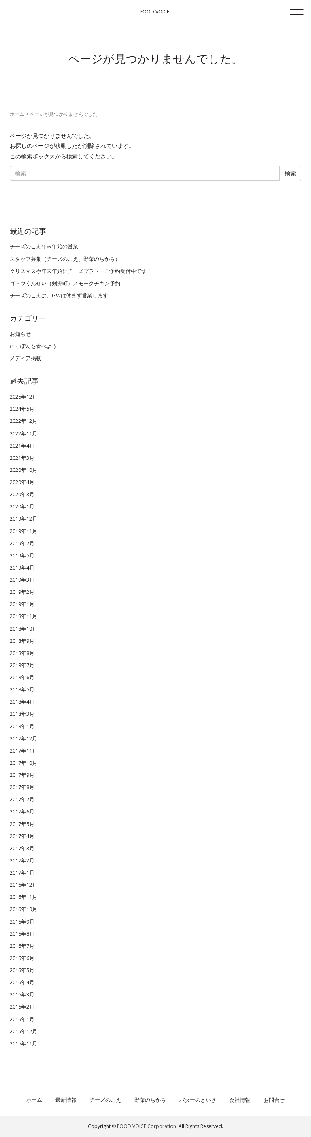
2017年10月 (23, 762)
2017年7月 (22, 799)
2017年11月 (23, 750)
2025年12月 (23, 396)
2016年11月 (23, 896)
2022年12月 (23, 421)
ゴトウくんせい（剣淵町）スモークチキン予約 (65, 283)
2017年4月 (22, 836)
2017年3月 (22, 848)
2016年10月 (23, 909)
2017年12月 (23, 738)
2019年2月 (22, 591)
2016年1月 (22, 1019)
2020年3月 (22, 494)
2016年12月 (23, 884)
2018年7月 (22, 665)
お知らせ (20, 333)
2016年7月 (22, 945)
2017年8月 (22, 787)
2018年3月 (22, 713)
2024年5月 (22, 408)
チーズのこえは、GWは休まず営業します (59, 295)
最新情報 (66, 1099)
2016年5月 (22, 970)
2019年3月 (22, 579)
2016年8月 (22, 933)
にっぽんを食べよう (33, 346)
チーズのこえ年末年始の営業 (44, 246)
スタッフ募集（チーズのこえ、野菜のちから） (65, 258)
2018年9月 (22, 640)
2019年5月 (22, 555)
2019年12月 (23, 518)
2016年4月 (22, 982)
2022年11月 (23, 433)
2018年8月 (22, 653)
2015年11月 (23, 1043)
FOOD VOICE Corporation (146, 1126)
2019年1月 (22, 604)
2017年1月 (22, 872)
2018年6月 (22, 677)
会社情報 (239, 1099)
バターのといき (197, 1099)
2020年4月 (22, 482)
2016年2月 (22, 1006)
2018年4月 (22, 701)
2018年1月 (22, 726)
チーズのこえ (105, 1099)
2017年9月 (22, 775)
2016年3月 (22, 994)
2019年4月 (22, 567)
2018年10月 (23, 628)
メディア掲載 (25, 358)
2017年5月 (22, 824)
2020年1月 (22, 506)
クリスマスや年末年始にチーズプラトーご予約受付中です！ (81, 271)
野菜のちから (150, 1099)
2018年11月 (23, 616)
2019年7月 (22, 543)
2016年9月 (22, 921)
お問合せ (274, 1099)
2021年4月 (22, 445)
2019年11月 (23, 531)
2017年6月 (22, 811)
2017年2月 (22, 860)
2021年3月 (22, 457)
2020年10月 (23, 470)
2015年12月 (23, 1031)
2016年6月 (22, 958)
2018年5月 (22, 689)
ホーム (17, 114)
